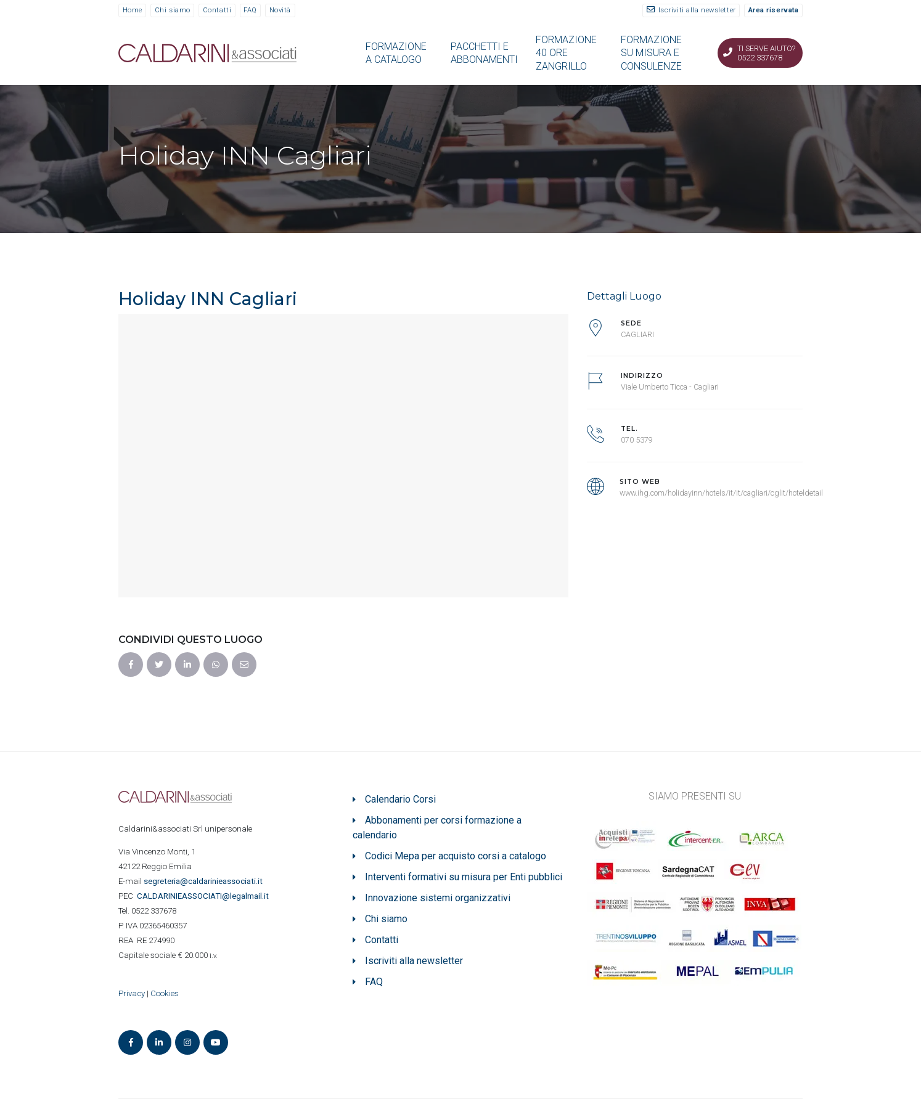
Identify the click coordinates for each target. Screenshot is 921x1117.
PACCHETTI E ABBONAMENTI (484, 53)
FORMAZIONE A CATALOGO (396, 53)
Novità (280, 10)
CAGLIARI (637, 334)
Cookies (164, 993)
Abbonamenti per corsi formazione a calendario (437, 827)
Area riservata (773, 10)
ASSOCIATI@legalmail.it (204, 896)
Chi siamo (172, 10)
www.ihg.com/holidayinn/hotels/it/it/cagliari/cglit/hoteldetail (721, 492)
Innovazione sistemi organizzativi (437, 898)
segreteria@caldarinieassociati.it (204, 881)
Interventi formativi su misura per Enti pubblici (463, 877)
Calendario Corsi (400, 799)
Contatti (217, 10)
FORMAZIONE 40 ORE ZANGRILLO (566, 53)
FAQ (250, 10)
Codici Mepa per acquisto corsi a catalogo (455, 856)
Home (132, 10)
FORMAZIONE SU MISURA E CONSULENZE (651, 53)
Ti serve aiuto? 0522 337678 (766, 53)
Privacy (131, 993)
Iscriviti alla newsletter (697, 10)
